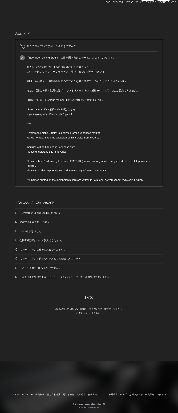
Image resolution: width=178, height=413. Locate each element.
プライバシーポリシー (21, 394)
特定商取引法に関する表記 (60, 394)
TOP (102, 10)
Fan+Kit (101, 404)
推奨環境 (113, 394)
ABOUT (157, 10)
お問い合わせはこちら (88, 340)
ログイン (163, 16)
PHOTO (167, 10)
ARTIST (124, 10)
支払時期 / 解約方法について (91, 394)
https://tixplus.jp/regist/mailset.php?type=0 (51, 114)
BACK (89, 325)
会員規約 (39, 394)
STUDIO (134, 10)
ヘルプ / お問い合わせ (131, 394)
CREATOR (112, 10)
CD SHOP (145, 10)
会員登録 (147, 16)
